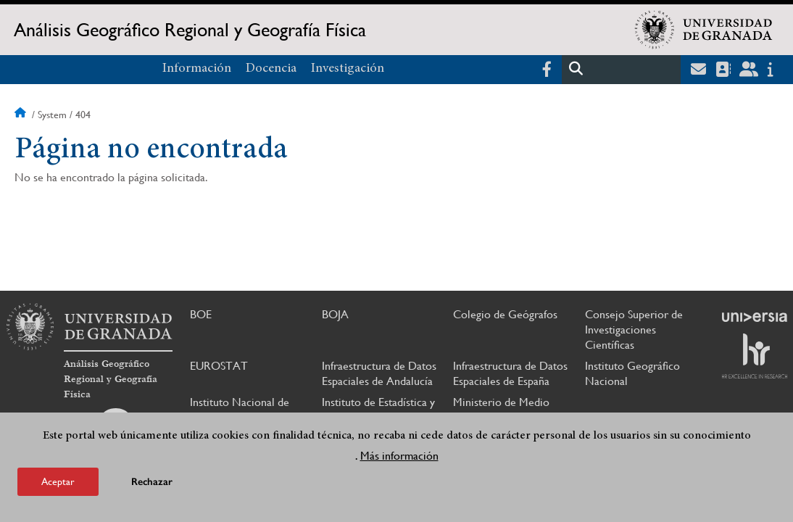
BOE (201, 314)
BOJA (335, 314)
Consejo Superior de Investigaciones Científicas (634, 329)
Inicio (21, 114)
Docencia (271, 68)
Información (196, 68)
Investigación (347, 68)
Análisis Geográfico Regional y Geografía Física (190, 29)
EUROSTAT (219, 366)
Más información (399, 457)
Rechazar (152, 483)
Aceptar (58, 483)
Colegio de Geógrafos (505, 314)
